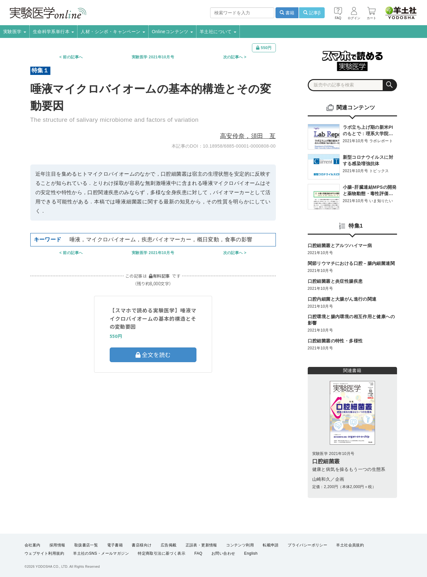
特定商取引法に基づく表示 (161, 553)
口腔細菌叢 (326, 461)
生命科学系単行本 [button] (53, 31)
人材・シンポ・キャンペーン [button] (113, 31)
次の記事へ (233, 57)
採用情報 (57, 545)
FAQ (198, 553)
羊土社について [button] (218, 31)
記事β (311, 12)
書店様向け (141, 545)
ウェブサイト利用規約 (44, 553)
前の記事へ (73, 57)
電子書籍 (115, 545)
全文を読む (153, 354)
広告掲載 (169, 545)
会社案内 (32, 545)
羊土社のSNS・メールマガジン (101, 553)
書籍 (287, 12)
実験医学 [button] (14, 31)
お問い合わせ (223, 553)
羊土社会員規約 (350, 545)
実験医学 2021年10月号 (153, 57)
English (251, 553)
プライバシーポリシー (307, 545)
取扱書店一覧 (86, 545)
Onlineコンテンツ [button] (172, 31)
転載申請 (271, 545)
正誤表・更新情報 (201, 545)
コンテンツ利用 (240, 545)
